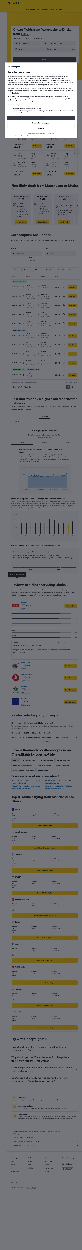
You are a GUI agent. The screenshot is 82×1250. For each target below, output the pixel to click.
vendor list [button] (15, 93)
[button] (41, 118)
